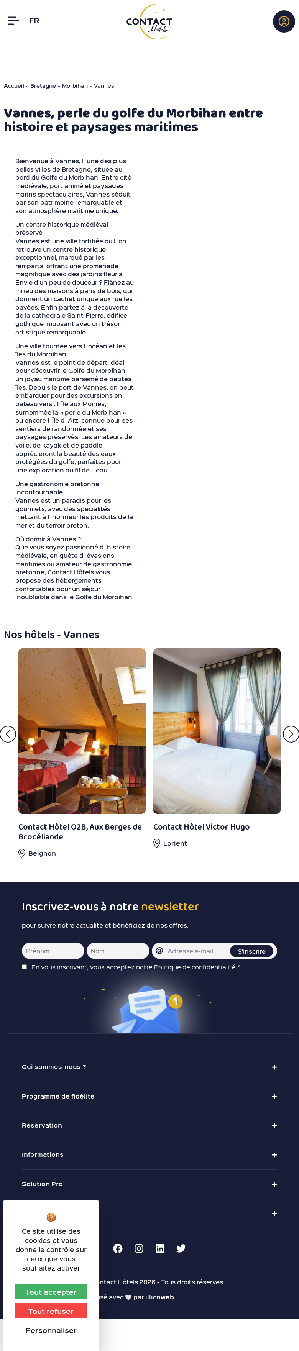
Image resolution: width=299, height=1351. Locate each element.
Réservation (42, 1125)
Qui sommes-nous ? (54, 1066)
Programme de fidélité (58, 1096)
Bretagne (43, 85)
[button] (284, 21)
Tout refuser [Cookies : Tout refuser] (51, 1311)
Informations (43, 1154)
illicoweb (159, 1296)
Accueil (14, 85)
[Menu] (13, 20)
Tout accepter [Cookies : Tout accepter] (51, 1292)
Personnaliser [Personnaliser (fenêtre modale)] (51, 1330)
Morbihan (75, 85)
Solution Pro (42, 1183)
